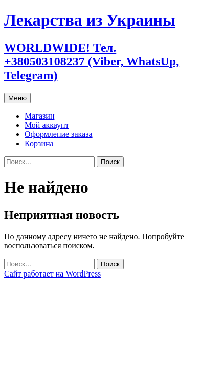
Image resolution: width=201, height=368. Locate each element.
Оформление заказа (59, 134)
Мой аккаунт (47, 125)
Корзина (39, 143)
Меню (17, 98)
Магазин (39, 115)
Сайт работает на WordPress (52, 273)
